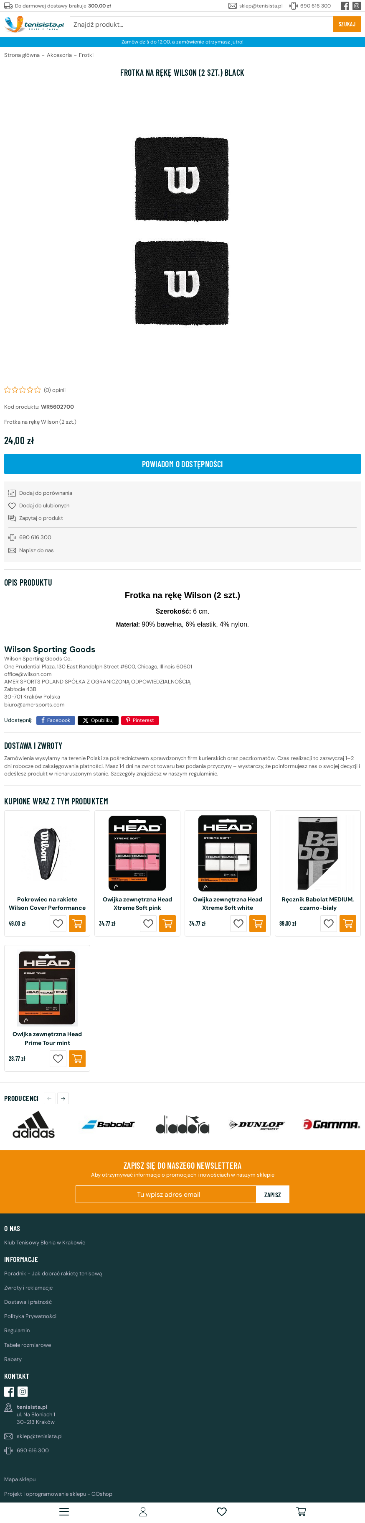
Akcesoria (59, 55)
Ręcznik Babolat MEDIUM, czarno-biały (318, 903)
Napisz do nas (36, 550)
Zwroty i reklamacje (28, 1287)
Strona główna (22, 55)
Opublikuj (102, 720)
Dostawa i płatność (28, 1301)
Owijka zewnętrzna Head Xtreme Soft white (227, 903)
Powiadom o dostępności (182, 464)
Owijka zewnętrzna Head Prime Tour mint (47, 1038)
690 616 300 (315, 6)
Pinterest (143, 720)
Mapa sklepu (19, 1479)
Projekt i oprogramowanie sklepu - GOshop (58, 1493)
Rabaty (13, 1359)
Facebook (58, 720)
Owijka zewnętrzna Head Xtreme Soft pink (137, 903)
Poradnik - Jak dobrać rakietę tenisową (53, 1273)
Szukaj (347, 24)
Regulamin (17, 1330)
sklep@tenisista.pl (261, 6)
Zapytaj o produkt (41, 518)
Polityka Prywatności (30, 1316)
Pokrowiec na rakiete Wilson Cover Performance (47, 903)
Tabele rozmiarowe (27, 1345)
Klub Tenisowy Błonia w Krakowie (44, 1242)
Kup (77, 923)
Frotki (86, 55)
